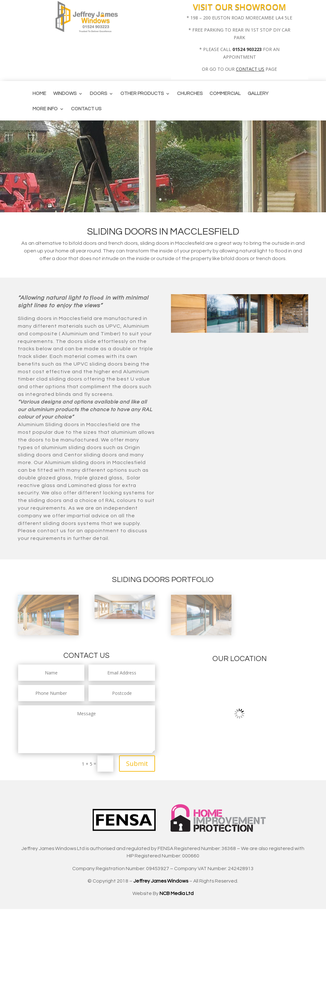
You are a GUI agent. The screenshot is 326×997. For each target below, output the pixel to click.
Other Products (142, 93)
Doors (98, 93)
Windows (64, 93)
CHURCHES (189, 93)
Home (39, 93)
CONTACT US (250, 69)
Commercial (225, 93)
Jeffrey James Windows (160, 881)
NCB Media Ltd (176, 893)
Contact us (86, 109)
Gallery (258, 93)
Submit (137, 763)
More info (45, 109)
